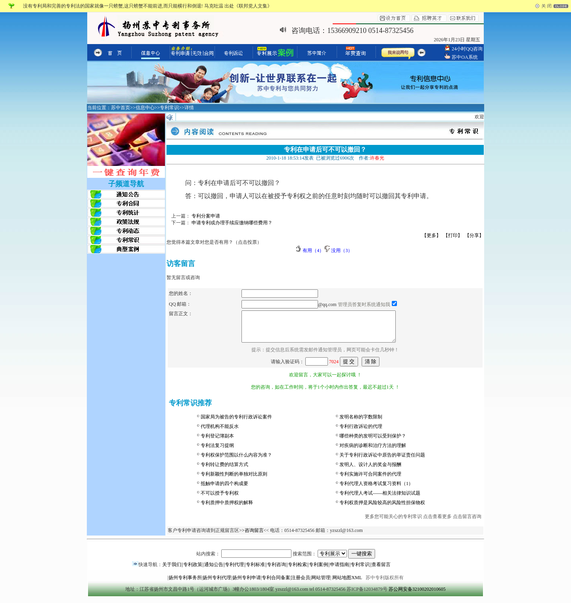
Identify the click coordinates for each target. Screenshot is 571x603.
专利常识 (360, 570)
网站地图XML (347, 583)
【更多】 (431, 235)
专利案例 (318, 570)
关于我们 (171, 570)
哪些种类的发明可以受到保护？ (372, 442)
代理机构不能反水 (220, 432)
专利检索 (297, 570)
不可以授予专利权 (220, 499)
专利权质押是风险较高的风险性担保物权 (382, 508)
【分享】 (474, 235)
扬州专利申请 (246, 583)
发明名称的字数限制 (360, 423)
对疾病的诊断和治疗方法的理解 (372, 451)
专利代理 (234, 570)
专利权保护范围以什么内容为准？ (236, 461)
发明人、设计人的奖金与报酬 (370, 470)
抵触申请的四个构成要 (224, 489)
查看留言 (381, 570)
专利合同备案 (276, 583)
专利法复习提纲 (217, 451)
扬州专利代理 (217, 583)
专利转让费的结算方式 (224, 470)
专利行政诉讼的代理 (360, 432)
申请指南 (339, 570)
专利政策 (192, 570)
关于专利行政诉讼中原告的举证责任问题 (382, 461)
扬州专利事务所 (185, 583)
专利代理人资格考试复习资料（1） (376, 489)
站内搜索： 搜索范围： (285, 560)
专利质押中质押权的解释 (227, 508)
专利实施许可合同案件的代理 (370, 480)
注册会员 (300, 583)
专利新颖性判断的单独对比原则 (234, 480)
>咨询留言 (253, 536)
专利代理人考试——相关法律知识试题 (379, 499)
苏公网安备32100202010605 (417, 595)
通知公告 (213, 570)
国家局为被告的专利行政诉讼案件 (236, 423)
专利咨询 (276, 570)
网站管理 (320, 583)
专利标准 (255, 570)
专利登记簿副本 (217, 442)
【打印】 (452, 235)
